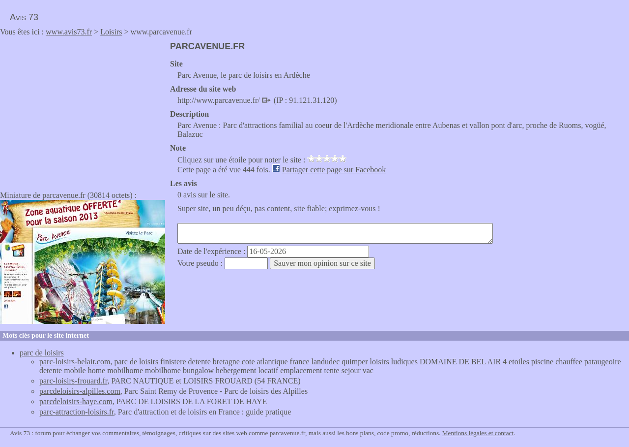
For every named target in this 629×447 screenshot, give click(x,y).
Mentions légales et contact (478, 433)
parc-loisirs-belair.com (74, 361)
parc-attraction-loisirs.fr (76, 412)
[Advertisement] (82, 110)
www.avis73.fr (69, 32)
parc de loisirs (42, 353)
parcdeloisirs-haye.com (76, 401)
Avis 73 (24, 17)
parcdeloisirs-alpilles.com (79, 391)
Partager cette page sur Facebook (334, 169)
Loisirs (111, 32)
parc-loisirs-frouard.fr (73, 381)
